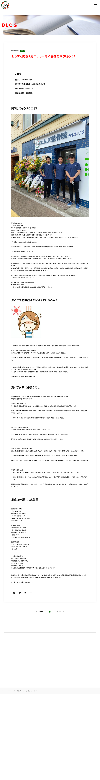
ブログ (23, 51)
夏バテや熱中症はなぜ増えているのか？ (30, 84)
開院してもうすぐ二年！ (23, 80)
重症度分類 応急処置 (24, 93)
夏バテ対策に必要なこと (24, 88)
